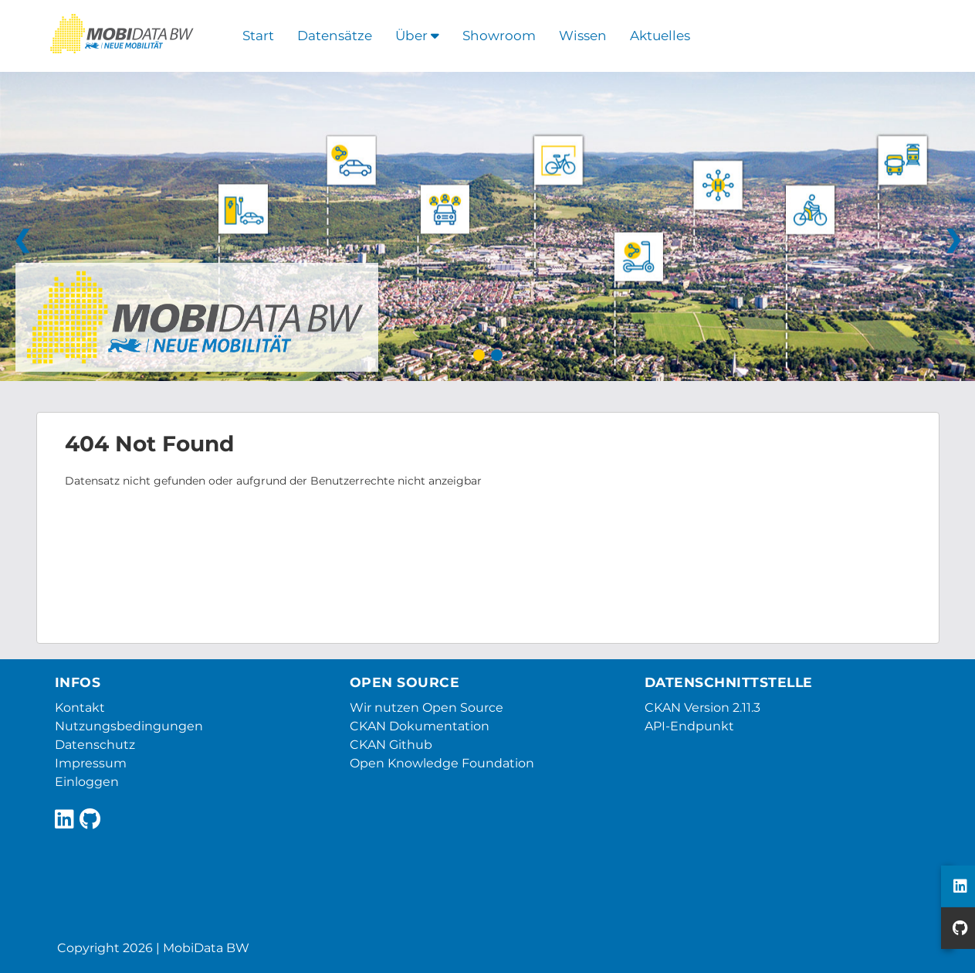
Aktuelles (660, 35)
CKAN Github (391, 744)
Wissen (583, 35)
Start (258, 35)
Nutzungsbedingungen (129, 726)
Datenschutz (95, 744)
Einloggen (87, 781)
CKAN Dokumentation (419, 726)
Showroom (499, 35)
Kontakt (80, 707)
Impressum (91, 763)
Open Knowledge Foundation (442, 763)
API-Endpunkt (689, 726)
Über (417, 35)
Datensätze (334, 35)
